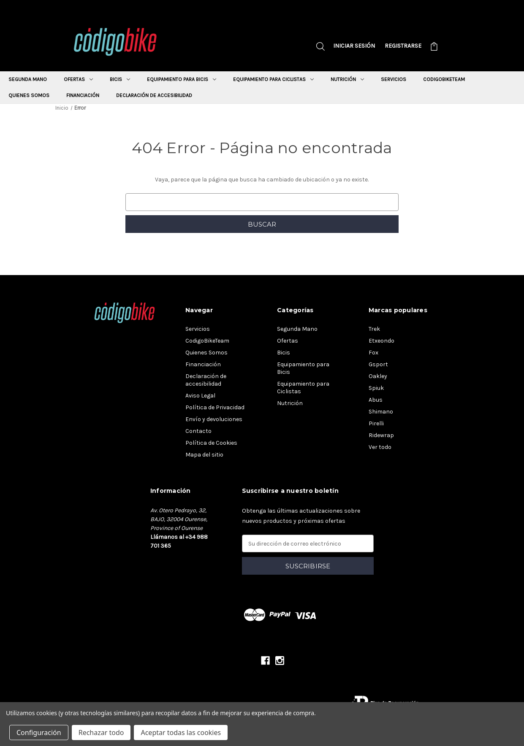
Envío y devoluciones (213, 419)
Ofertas (78, 79)
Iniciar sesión (354, 45)
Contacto (198, 431)
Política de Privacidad (214, 407)
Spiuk (376, 388)
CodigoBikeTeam (444, 79)
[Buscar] (320, 47)
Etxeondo (381, 340)
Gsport (378, 364)
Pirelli (376, 423)
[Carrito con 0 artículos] (434, 47)
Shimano (381, 411)
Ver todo (380, 447)
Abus (376, 399)
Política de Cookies (211, 442)
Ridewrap (381, 435)
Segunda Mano (27, 79)
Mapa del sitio (204, 454)
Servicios (393, 79)
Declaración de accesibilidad (154, 95)
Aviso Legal (200, 395)
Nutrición (347, 79)
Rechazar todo (101, 732)
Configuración (38, 732)
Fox (373, 352)
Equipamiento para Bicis (181, 79)
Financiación (82, 95)
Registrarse (403, 45)
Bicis (120, 79)
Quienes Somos (28, 95)
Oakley (378, 376)
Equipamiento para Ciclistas (273, 79)
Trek (374, 328)
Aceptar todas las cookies (181, 732)
